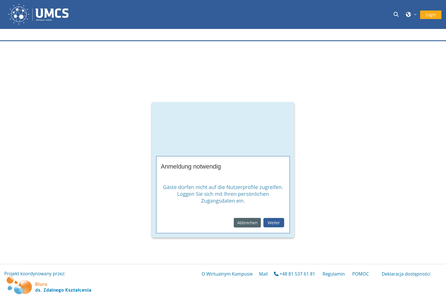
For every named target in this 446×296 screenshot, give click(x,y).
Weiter (274, 222)
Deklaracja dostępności (406, 274)
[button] (397, 14)
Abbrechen (247, 222)
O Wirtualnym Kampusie (227, 274)
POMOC (360, 274)
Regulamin (334, 274)
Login (431, 14)
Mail (263, 274)
